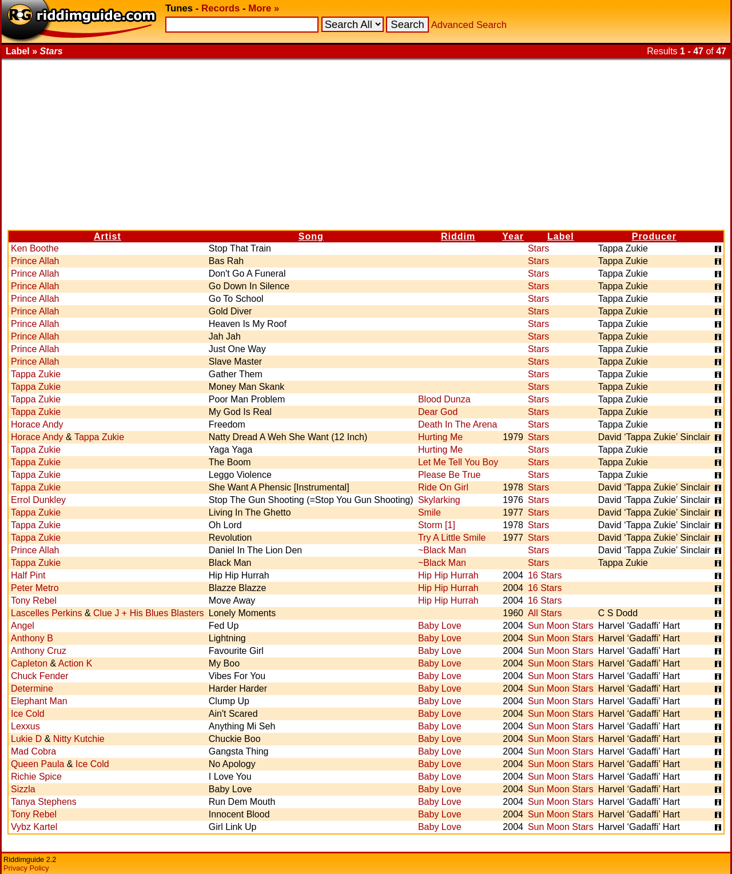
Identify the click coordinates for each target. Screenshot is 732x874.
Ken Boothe (35, 248)
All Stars (545, 613)
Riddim (458, 236)
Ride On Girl (443, 487)
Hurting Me (440, 437)
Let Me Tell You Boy (458, 462)
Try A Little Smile (452, 537)
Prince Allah (35, 261)
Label (560, 236)
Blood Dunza (444, 399)
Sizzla (23, 789)
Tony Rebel (34, 600)
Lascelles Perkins (46, 613)
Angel (22, 625)
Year (513, 236)
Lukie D (26, 739)
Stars (538, 248)
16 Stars (545, 575)
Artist (107, 236)
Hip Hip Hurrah (448, 575)
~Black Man (442, 550)
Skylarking (439, 500)
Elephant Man (39, 701)
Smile (429, 512)
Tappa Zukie (36, 374)
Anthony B (32, 638)
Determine (32, 688)
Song (311, 236)
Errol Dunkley (38, 500)
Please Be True (449, 475)
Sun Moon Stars (561, 625)
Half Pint (28, 575)
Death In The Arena (457, 424)
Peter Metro (35, 588)
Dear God (438, 412)
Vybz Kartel (34, 827)
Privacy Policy (26, 868)
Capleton (29, 663)
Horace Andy (37, 424)
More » (263, 8)
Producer (654, 236)
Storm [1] (436, 525)
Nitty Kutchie (79, 739)
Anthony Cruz (38, 651)
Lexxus (25, 726)
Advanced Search (469, 24)
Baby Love (440, 625)
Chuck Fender (40, 676)
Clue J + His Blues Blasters (148, 613)
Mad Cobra (33, 751)
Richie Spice (36, 776)
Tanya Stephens (44, 802)
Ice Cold (28, 714)
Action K (75, 663)
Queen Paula (37, 764)
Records (220, 8)
